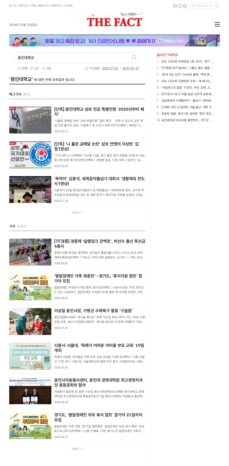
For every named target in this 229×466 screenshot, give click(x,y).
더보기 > (77, 212)
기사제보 (68, 5)
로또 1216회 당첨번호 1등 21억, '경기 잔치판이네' (193, 61)
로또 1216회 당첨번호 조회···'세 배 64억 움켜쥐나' (193, 81)
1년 (36, 68)
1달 (49, 68)
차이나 (46, 5)
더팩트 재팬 (36, 5)
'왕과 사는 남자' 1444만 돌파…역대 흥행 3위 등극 (193, 74)
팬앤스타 (56, 5)
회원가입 (23, 5)
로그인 (12, 5)
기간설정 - (114, 68)
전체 (24, 68)
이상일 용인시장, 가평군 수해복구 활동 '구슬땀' (93, 310)
